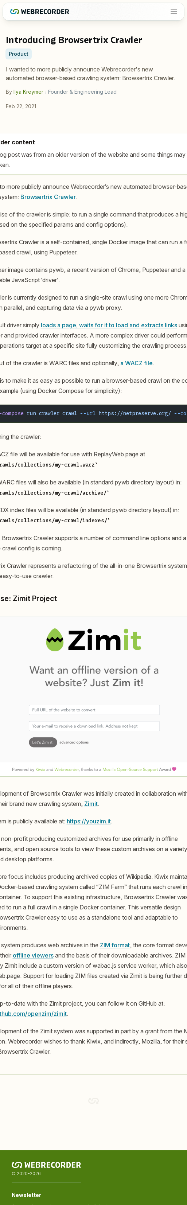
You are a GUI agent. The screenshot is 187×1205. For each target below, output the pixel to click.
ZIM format (115, 945)
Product (18, 54)
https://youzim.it (89, 821)
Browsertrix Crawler (48, 196)
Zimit (91, 803)
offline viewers (33, 955)
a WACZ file (136, 363)
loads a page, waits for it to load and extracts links (109, 325)
